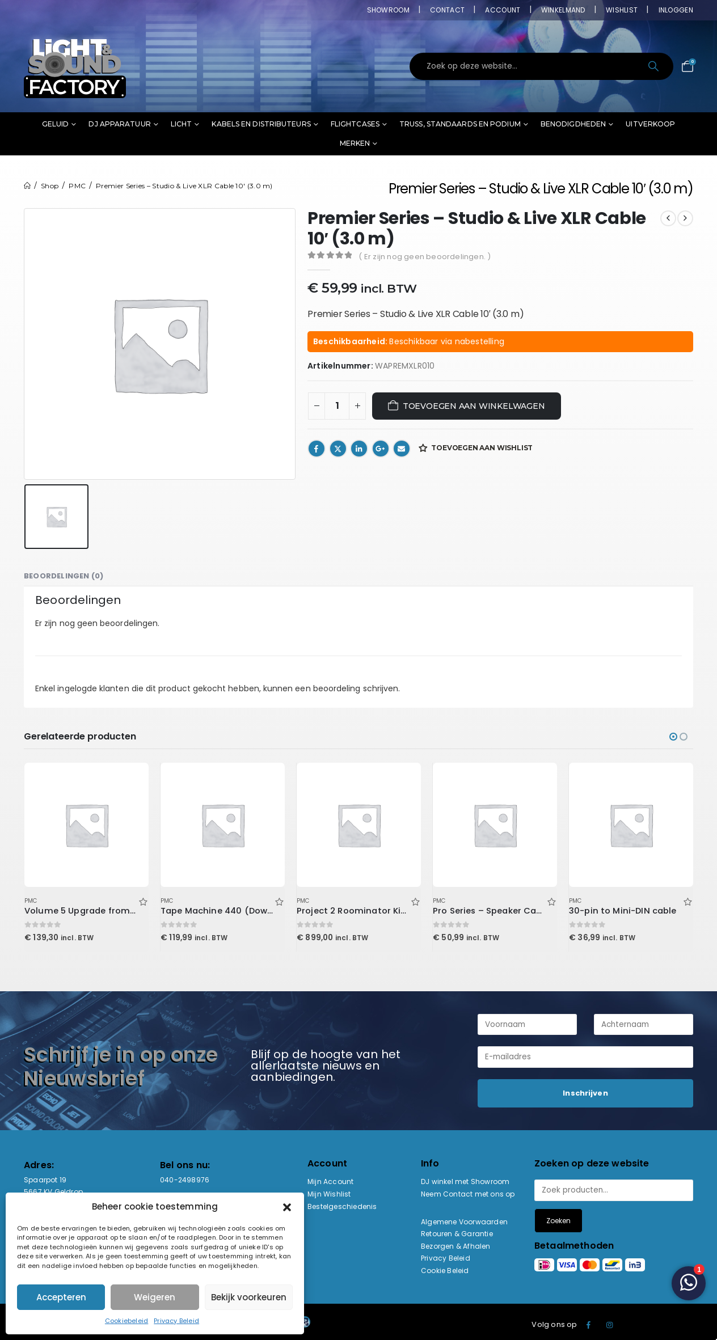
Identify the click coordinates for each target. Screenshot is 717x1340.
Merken (355, 143)
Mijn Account (330, 1181)
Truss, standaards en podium (460, 124)
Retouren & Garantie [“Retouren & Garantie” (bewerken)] (457, 1233)
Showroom (388, 10)
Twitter (338, 448)
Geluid (55, 124)
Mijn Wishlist (329, 1194)
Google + (381, 448)
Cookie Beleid (445, 1270)
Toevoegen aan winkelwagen (474, 406)
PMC (30, 901)
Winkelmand (563, 10)
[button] (287, 1206)
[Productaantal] (336, 406)
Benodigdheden (573, 124)
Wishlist (622, 10)
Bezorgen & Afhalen (456, 1246)
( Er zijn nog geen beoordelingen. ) (424, 256)
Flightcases (355, 124)
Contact (447, 10)
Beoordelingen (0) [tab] (63, 575)
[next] (685, 218)
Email (402, 448)
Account (502, 10)
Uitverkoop (650, 124)
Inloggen (676, 10)
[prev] (668, 218)
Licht (181, 124)
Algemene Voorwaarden (464, 1222)
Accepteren (61, 1297)
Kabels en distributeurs (261, 124)
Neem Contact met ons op (468, 1194)
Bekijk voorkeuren (248, 1297)
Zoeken (558, 1220)
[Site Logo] (75, 66)
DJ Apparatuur (119, 124)
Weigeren (154, 1297)
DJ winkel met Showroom (465, 1181)
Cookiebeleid (126, 1320)
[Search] (654, 66)
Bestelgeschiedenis (342, 1206)
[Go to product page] (86, 824)
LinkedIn (359, 448)
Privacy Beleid (176, 1320)
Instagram (609, 1324)
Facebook (316, 448)
